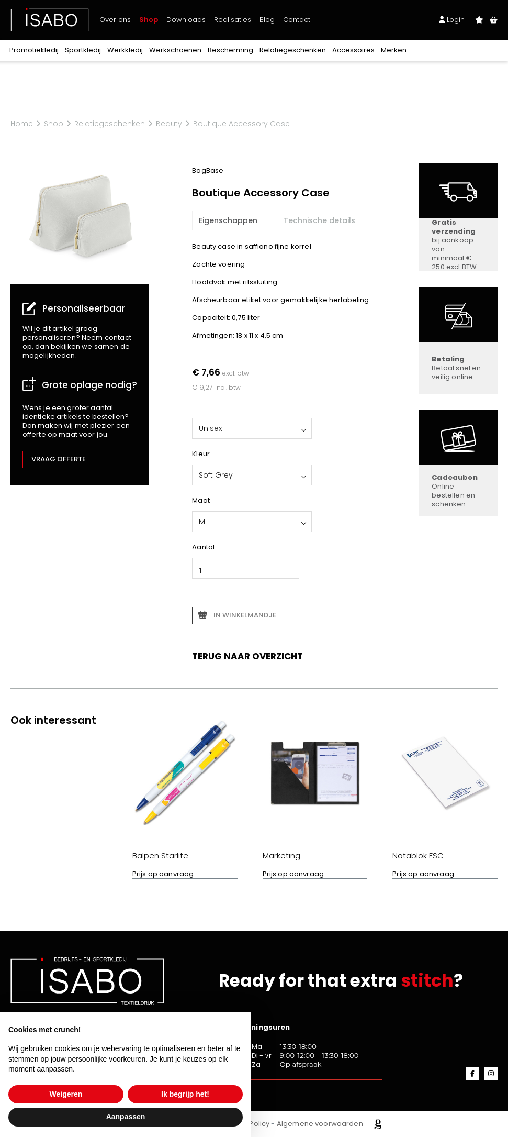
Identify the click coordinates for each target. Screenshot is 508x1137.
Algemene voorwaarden (320, 1124)
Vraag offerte (58, 459)
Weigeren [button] (66, 1094)
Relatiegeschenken (292, 50)
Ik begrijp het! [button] (185, 1094)
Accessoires (353, 50)
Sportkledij (83, 50)
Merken (394, 50)
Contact (296, 20)
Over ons (115, 20)
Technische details (319, 220)
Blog (267, 20)
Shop (148, 20)
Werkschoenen (175, 50)
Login (452, 20)
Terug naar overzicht (247, 656)
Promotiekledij (34, 50)
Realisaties (232, 20)
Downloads (186, 20)
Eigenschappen (228, 220)
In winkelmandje (244, 615)
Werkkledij (125, 50)
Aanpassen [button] (125, 1116)
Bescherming (230, 50)
